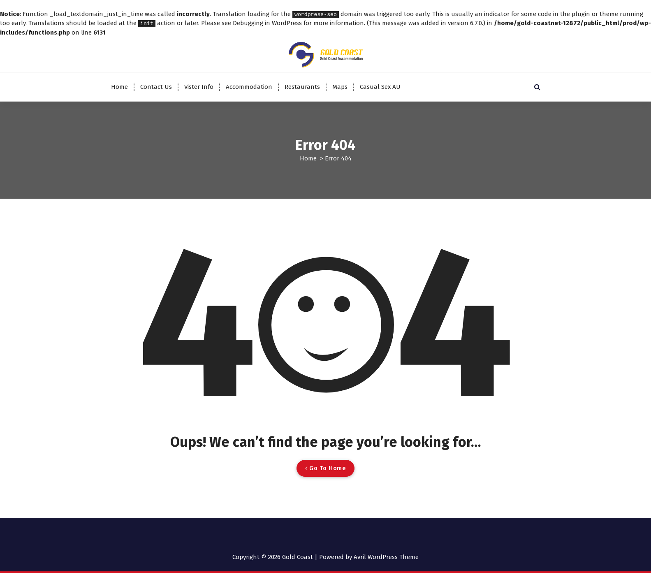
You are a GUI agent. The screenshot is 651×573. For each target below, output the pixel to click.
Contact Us (156, 86)
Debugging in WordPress (267, 23)
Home (119, 86)
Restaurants (302, 86)
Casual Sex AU (380, 86)
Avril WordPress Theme (386, 556)
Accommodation (249, 86)
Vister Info (198, 86)
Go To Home (325, 467)
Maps (340, 86)
